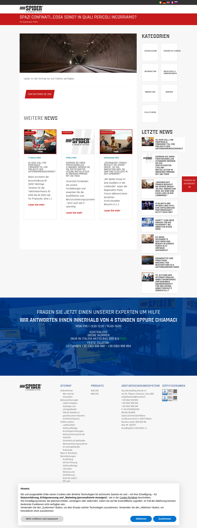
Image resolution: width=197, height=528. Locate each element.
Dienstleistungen (68, 456)
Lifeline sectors (67, 422)
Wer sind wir (68, 394)
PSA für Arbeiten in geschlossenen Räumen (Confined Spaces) (74, 415)
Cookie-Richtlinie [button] (128, 497)
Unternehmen (66, 390)
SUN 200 (95, 390)
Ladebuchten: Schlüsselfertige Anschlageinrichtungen (73, 428)
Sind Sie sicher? (70, 478)
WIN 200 (94, 394)
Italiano (59, 78)
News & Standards (68, 453)
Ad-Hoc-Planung (70, 462)
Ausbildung (68, 459)
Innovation (68, 397)
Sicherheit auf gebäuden (74, 440)
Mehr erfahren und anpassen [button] (42, 518)
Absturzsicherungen (69, 400)
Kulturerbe (67, 450)
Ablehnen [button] (141, 518)
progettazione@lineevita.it (133, 397)
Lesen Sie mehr (36, 204)
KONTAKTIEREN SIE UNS (39, 94)
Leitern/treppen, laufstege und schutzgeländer (70, 406)
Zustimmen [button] (165, 518)
